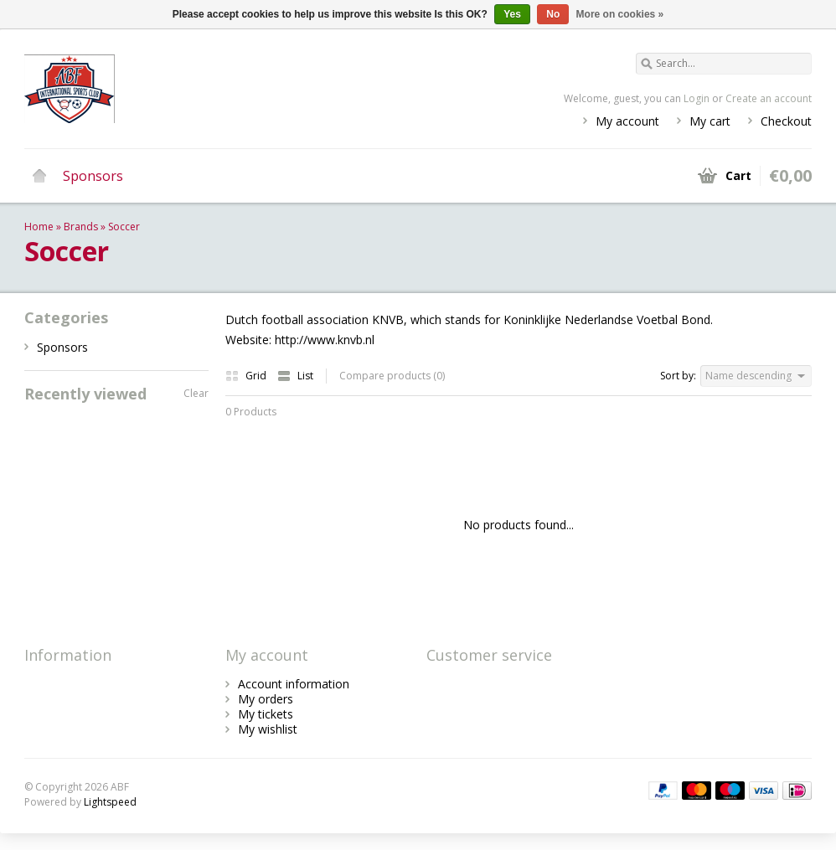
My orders (265, 699)
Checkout (786, 121)
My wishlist (267, 729)
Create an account (768, 98)
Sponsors (93, 176)
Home (39, 175)
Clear (196, 393)
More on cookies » (620, 14)
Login (697, 98)
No (553, 14)
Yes (512, 14)
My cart (709, 121)
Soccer (124, 226)
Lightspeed (110, 802)
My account (627, 121)
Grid (247, 375)
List (295, 375)
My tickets (265, 714)
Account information (293, 684)
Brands (81, 226)
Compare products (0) (392, 375)
